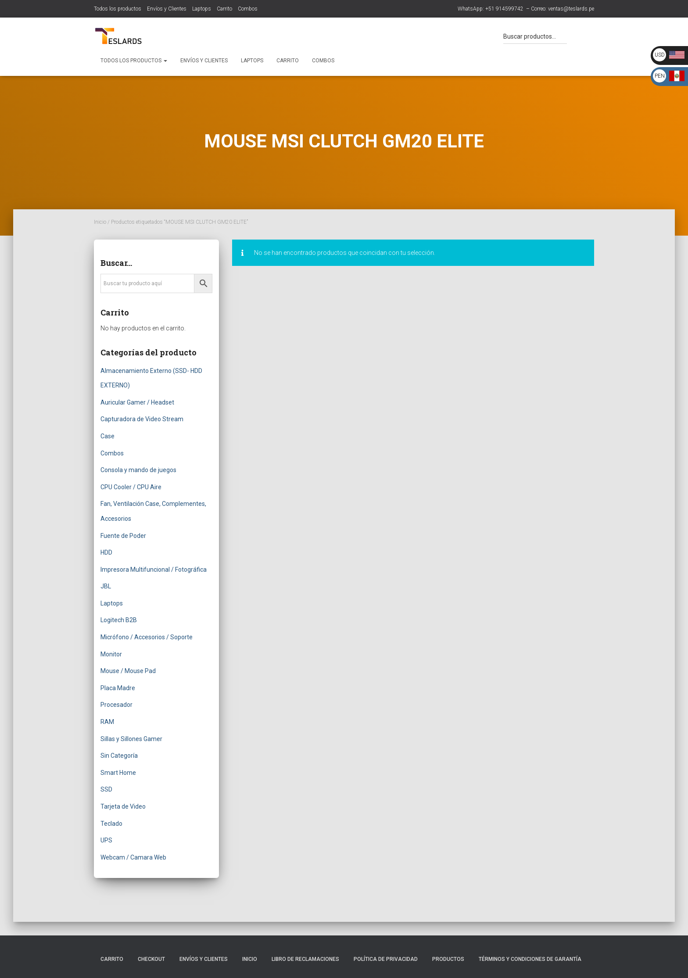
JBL (105, 586)
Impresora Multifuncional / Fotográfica (153, 569)
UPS (106, 840)
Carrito (224, 9)
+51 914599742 (504, 9)
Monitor (111, 654)
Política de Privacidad (386, 959)
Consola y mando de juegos (138, 469)
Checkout (151, 959)
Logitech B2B (118, 619)
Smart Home (118, 772)
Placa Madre (117, 687)
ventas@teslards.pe (571, 9)
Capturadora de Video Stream (141, 419)
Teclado (111, 823)
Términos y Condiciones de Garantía (530, 959)
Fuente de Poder (123, 535)
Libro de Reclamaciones (305, 959)
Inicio (100, 222)
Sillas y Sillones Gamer (131, 738)
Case (107, 436)
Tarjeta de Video (123, 806)
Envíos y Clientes (166, 9)
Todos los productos (117, 9)
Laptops (201, 9)
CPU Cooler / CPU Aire (130, 487)
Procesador (116, 704)
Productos (448, 959)
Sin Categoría (119, 755)
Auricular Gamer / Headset (137, 402)
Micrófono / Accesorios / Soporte (146, 637)
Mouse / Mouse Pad (128, 670)
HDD (106, 552)
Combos (248, 9)
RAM (107, 721)
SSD (106, 789)
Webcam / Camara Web (133, 857)
